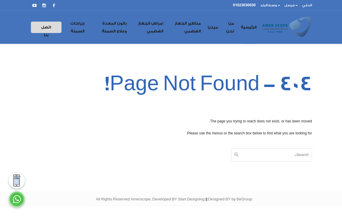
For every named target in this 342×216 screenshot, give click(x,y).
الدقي (307, 5)
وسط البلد (268, 5)
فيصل (289, 5)
